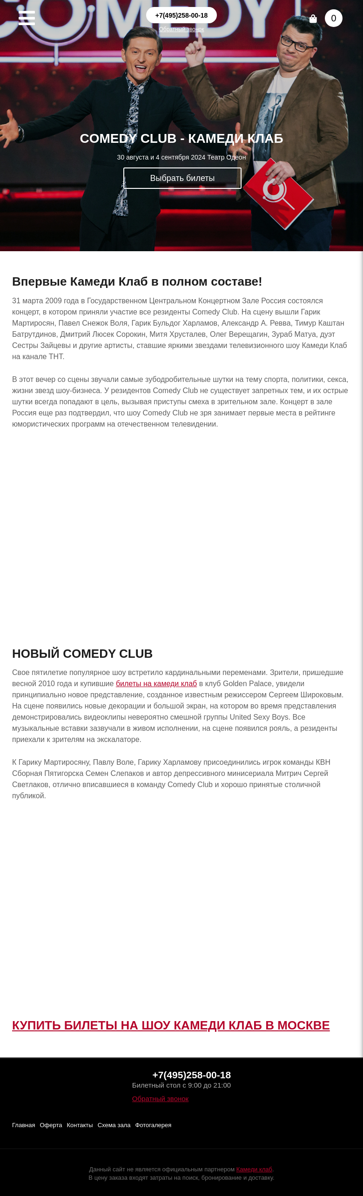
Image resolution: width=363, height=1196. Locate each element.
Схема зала (114, 1125)
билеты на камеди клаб (156, 684)
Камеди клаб (254, 1169)
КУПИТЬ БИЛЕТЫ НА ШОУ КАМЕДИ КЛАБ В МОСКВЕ (171, 1025)
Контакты (80, 1125)
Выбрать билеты (182, 178)
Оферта (51, 1125)
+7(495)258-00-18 (181, 15)
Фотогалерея (153, 1125)
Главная (23, 1125)
